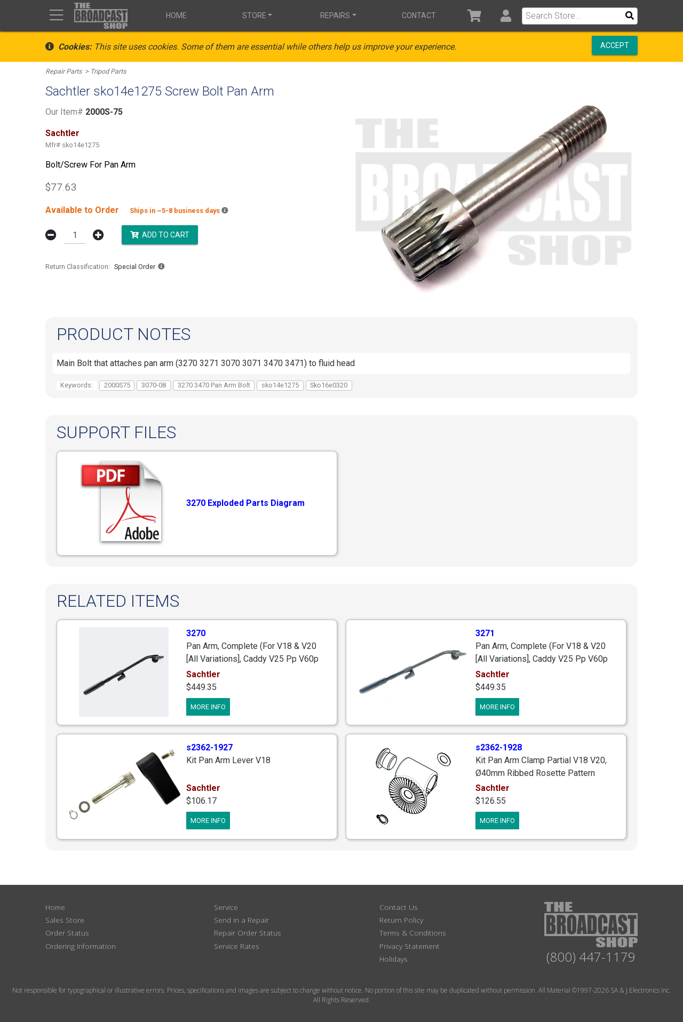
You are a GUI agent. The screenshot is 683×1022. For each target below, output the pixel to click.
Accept (614, 45)
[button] (505, 16)
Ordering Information (80, 945)
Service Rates (236, 945)
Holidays (393, 959)
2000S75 (117, 385)
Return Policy (401, 919)
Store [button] (253, 15)
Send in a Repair (241, 919)
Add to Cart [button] (159, 233)
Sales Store (64, 919)
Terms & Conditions (412, 933)
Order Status (67, 933)
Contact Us (398, 906)
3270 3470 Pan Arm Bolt (214, 385)
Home (176, 15)
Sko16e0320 (328, 385)
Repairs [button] (333, 15)
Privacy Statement (409, 945)
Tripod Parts (109, 71)
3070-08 (153, 385)
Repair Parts (63, 71)
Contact (417, 15)
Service (226, 906)
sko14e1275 (280, 385)
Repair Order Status (247, 933)
